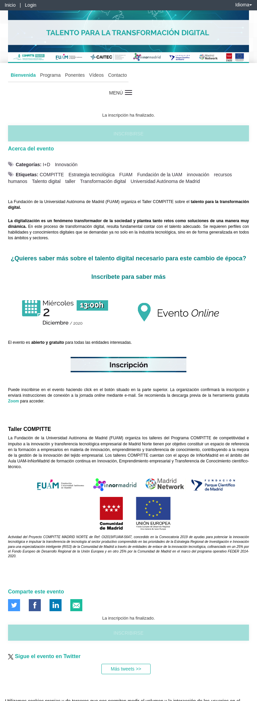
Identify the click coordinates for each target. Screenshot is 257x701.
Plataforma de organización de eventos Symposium (132, 694)
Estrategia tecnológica (92, 174)
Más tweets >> (126, 669)
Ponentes (75, 75)
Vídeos (96, 75)
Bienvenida (23, 75)
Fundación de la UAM (159, 174)
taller (70, 181)
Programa (50, 75)
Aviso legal (10, 694)
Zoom (13, 401)
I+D (46, 164)
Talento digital (46, 181)
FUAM (126, 174)
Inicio (10, 5)
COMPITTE (51, 174)
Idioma (243, 4)
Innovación (66, 164)
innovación (198, 174)
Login (30, 5)
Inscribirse (128, 133)
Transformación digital (103, 181)
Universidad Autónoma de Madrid (165, 181)
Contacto (117, 75)
